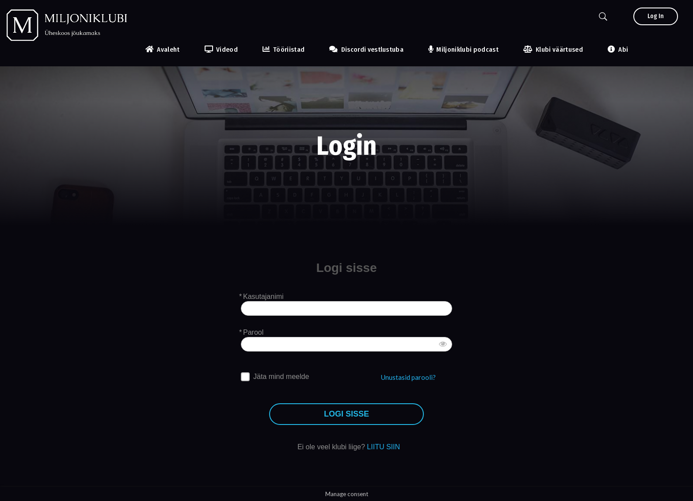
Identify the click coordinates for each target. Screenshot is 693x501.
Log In (655, 16)
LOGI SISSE (346, 414)
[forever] (245, 376)
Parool (253, 332)
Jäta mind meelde (281, 376)
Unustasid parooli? (408, 377)
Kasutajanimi (263, 296)
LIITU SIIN (383, 447)
